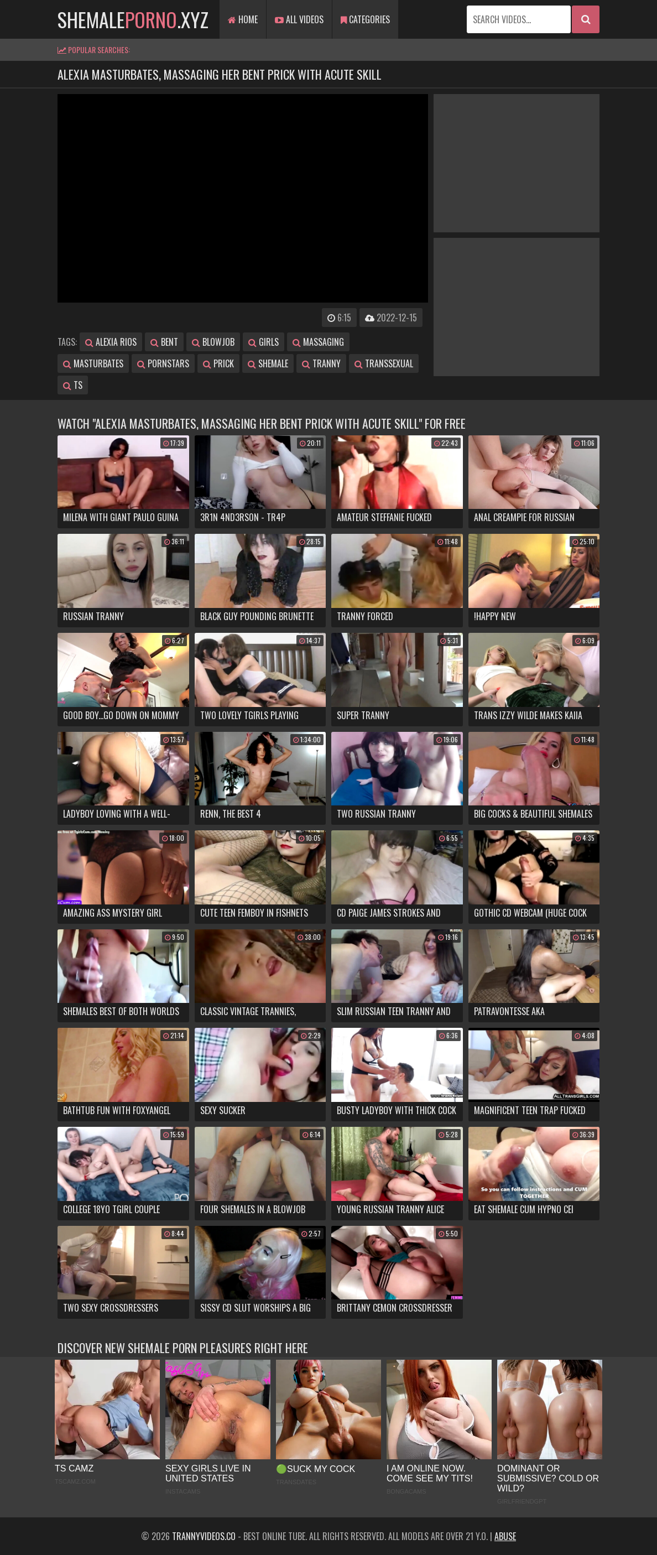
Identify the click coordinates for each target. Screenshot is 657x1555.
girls (263, 342)
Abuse (505, 1536)
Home (243, 19)
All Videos (299, 19)
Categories (365, 19)
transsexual (383, 363)
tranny (321, 363)
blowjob (213, 342)
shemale (268, 363)
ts (72, 385)
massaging (318, 342)
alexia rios (111, 342)
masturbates (93, 363)
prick (218, 363)
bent (164, 342)
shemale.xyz (133, 19)
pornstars (163, 363)
